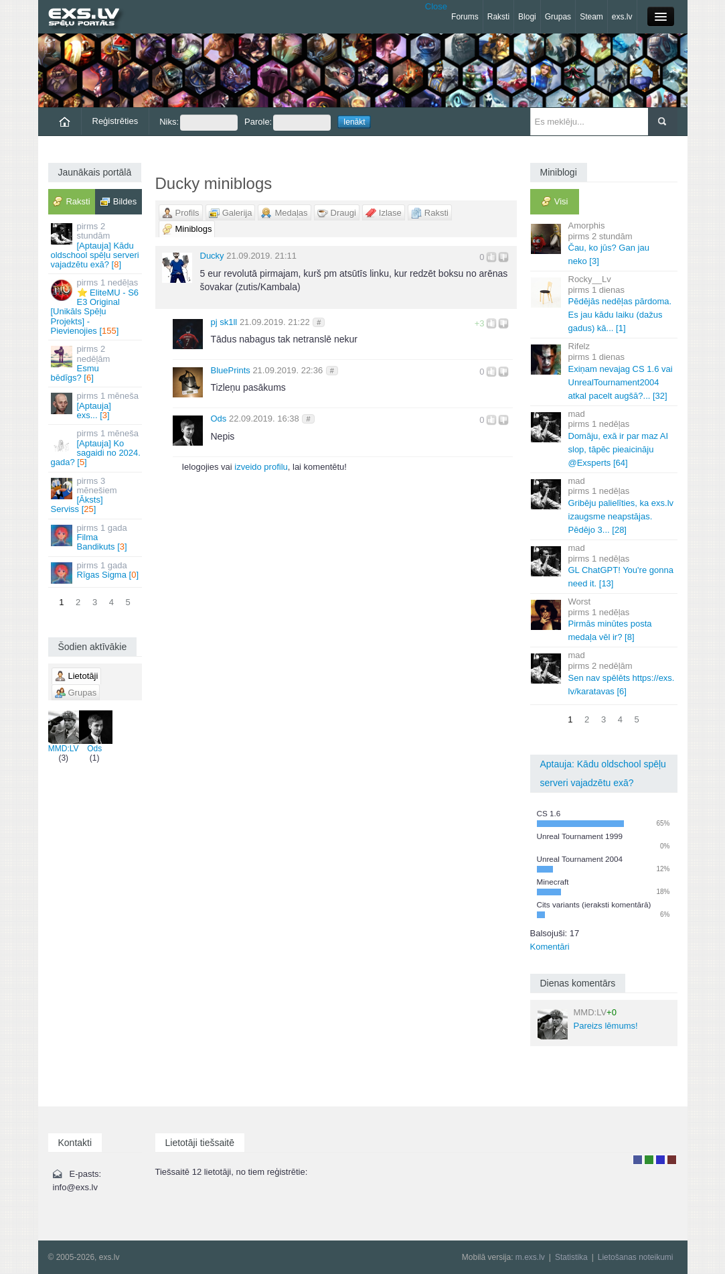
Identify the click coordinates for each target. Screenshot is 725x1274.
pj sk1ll (224, 322)
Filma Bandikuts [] (96, 537)
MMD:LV (63, 731)
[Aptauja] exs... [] (96, 405)
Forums (465, 16)
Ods (94, 731)
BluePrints (230, 370)
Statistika (571, 1257)
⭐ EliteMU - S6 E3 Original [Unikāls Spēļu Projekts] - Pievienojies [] (96, 306)
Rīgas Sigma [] (96, 572)
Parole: (287, 123)
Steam (591, 16)
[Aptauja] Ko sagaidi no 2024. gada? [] (96, 447)
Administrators (672, 1160)
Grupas (558, 16)
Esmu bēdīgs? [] (96, 363)
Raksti (498, 16)
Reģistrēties (115, 121)
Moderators (660, 1160)
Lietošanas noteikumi (635, 1257)
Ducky (212, 256)
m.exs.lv (530, 1257)
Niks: (198, 123)
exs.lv (622, 16)
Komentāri (550, 947)
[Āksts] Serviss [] (96, 495)
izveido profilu (261, 467)
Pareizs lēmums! (588, 1023)
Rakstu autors (649, 1160)
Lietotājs (638, 1160)
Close (436, 6)
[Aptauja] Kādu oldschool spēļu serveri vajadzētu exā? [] (96, 245)
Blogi (527, 16)
